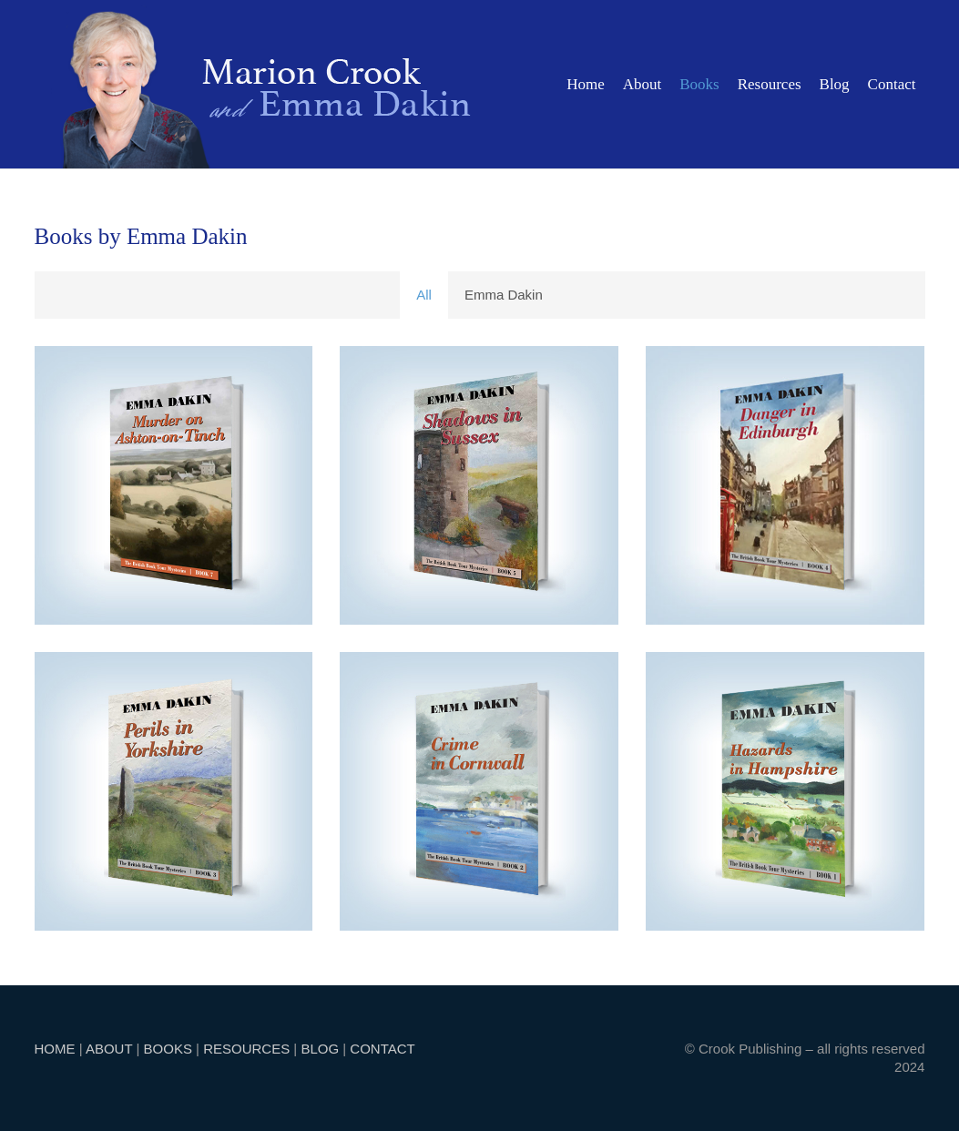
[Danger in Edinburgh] (785, 485)
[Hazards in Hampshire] (785, 791)
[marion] (267, 84)
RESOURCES (246, 1048)
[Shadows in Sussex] (479, 485)
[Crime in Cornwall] (479, 791)
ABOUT (109, 1048)
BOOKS (168, 1048)
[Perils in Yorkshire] (174, 791)
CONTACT (382, 1048)
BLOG (320, 1048)
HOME (55, 1048)
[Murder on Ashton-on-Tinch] (174, 485)
